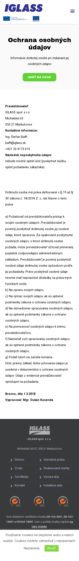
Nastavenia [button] (31, 548)
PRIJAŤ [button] (51, 548)
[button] (72, 11)
